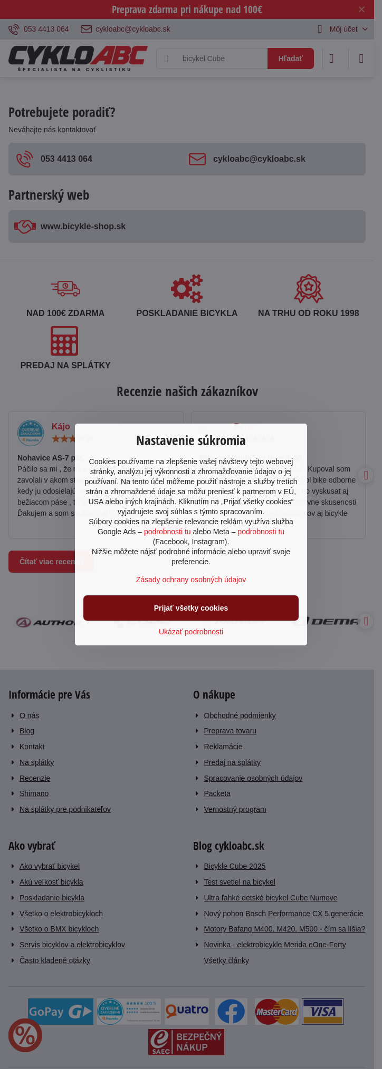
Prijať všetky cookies (191, 608)
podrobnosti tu (167, 531)
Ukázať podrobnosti (191, 631)
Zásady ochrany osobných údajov (191, 579)
